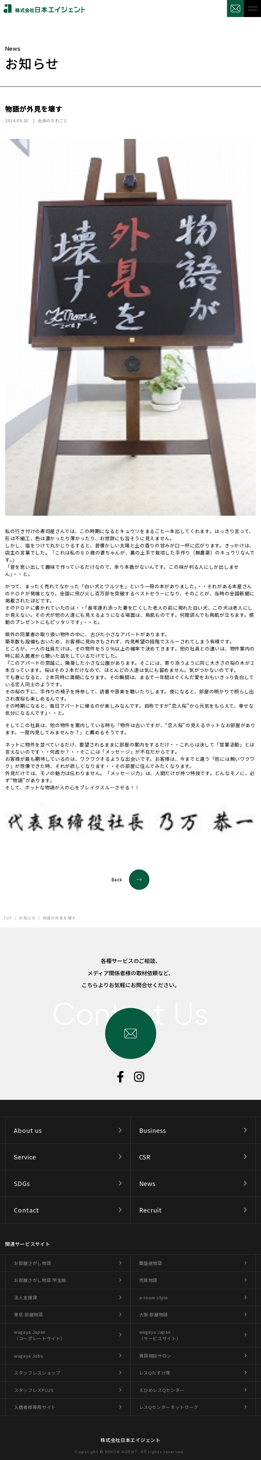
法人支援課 (25, 1297)
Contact (26, 1209)
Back (131, 879)
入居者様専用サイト (35, 1407)
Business (152, 1130)
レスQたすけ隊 (155, 1372)
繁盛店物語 (150, 1263)
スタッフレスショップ (37, 1372)
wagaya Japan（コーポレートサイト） (39, 1335)
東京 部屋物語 (28, 1314)
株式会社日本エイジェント (130, 1440)
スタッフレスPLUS (34, 1390)
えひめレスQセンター (162, 1390)
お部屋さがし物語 (32, 1263)
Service (25, 1156)
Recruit (150, 1209)
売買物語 (148, 1280)
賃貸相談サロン (155, 1355)
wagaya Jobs (28, 1355)
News (147, 1183)
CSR (145, 1156)
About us (28, 1130)
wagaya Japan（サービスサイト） (160, 1335)
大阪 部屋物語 (153, 1314)
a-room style (153, 1297)
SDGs (22, 1183)
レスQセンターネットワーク (168, 1407)
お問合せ (235, 8)
